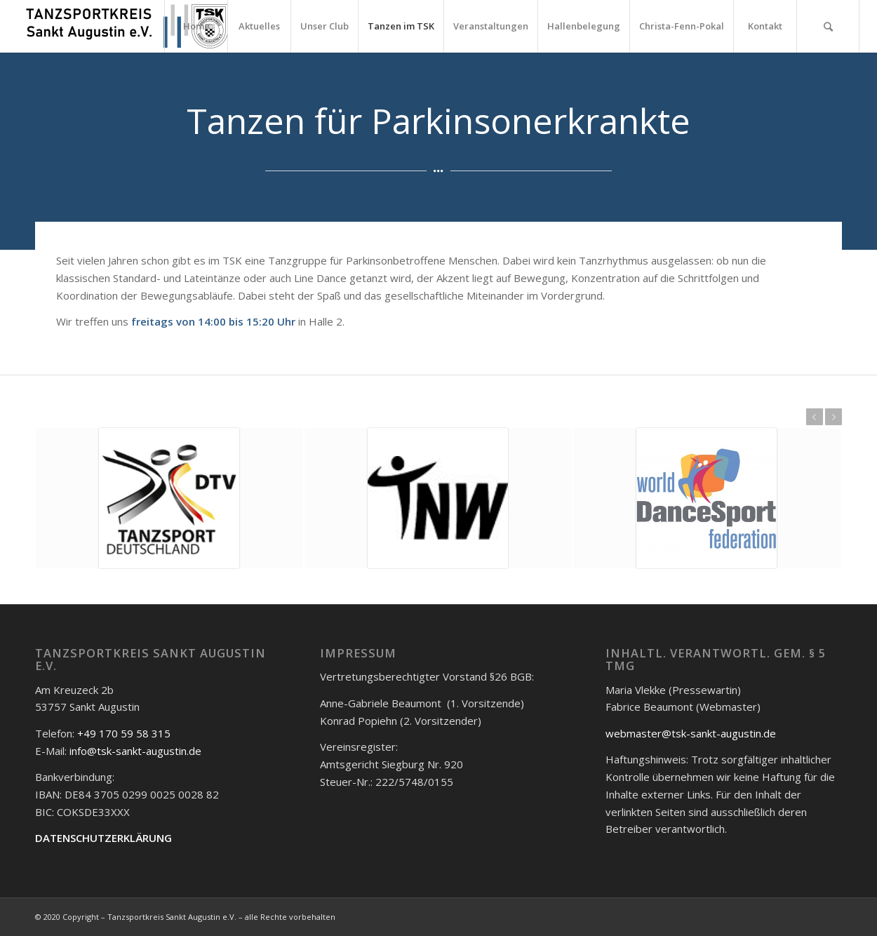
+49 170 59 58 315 (123, 733)
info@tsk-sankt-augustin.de (135, 751)
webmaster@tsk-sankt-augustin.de (690, 733)
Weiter (833, 416)
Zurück (814, 416)
